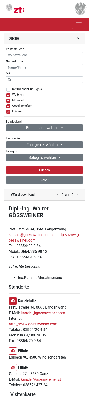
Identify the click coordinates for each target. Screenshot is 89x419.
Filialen (17, 111)
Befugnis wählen (42, 157)
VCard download (23, 194)
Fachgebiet (13, 138)
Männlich (18, 100)
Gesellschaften (22, 105)
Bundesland (14, 121)
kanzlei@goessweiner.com (31, 235)
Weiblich (18, 94)
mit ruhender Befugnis (27, 89)
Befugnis (12, 151)
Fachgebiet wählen (42, 145)
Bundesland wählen (42, 128)
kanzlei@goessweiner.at (41, 379)
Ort (8, 73)
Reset (44, 180)
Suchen (44, 170)
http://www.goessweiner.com (33, 324)
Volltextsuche (15, 49)
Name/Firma (14, 61)
